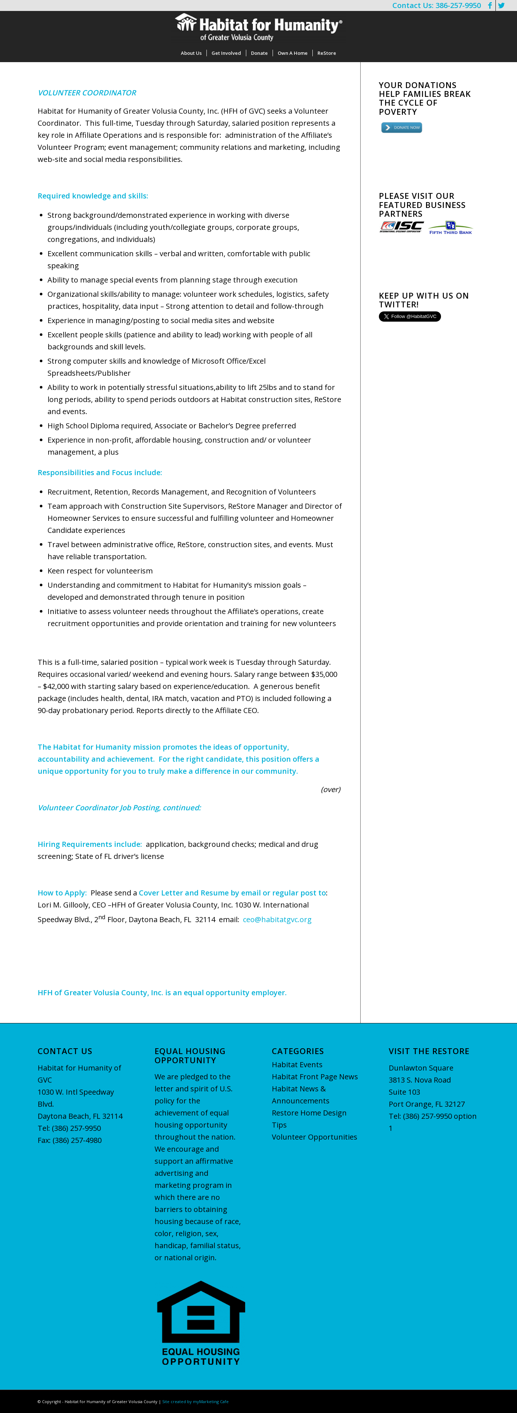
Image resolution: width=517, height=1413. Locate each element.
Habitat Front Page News (315, 1076)
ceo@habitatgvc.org (277, 919)
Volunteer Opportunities (314, 1137)
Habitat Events (297, 1064)
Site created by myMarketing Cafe (195, 1401)
